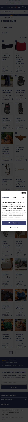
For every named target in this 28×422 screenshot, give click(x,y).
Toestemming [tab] (5, 197)
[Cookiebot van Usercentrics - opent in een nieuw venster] (20, 193)
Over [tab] (23, 197)
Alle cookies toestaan (14, 222)
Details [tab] (14, 197)
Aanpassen (14, 227)
